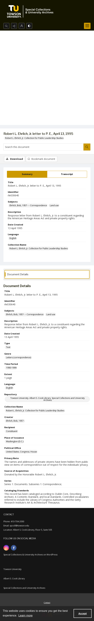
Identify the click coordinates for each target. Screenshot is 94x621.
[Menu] (87, 26)
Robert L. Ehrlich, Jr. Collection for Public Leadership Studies (34, 138)
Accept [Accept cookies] (82, 613)
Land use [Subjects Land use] (54, 205)
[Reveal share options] (14, 26)
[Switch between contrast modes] (29, 26)
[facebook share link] (13, 548)
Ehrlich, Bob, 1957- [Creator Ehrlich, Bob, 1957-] (15, 420)
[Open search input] (6, 26)
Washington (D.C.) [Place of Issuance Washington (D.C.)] (14, 441)
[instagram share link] (6, 548)
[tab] (27, 174)
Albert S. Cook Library (14, 578)
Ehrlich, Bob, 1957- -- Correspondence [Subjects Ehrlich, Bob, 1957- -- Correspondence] (28, 205)
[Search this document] (43, 147)
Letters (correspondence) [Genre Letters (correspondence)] (18, 357)
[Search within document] (86, 147)
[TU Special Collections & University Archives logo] (31, 11)
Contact (47, 602)
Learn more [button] (25, 615)
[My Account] (21, 26)
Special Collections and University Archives (24, 587)
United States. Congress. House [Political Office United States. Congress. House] (21, 451)
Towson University (12, 569)
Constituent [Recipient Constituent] (11, 431)
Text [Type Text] (8, 347)
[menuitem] (47, 602)
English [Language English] (13, 238)
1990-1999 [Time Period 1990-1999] (11, 367)
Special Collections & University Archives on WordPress (30, 554)
